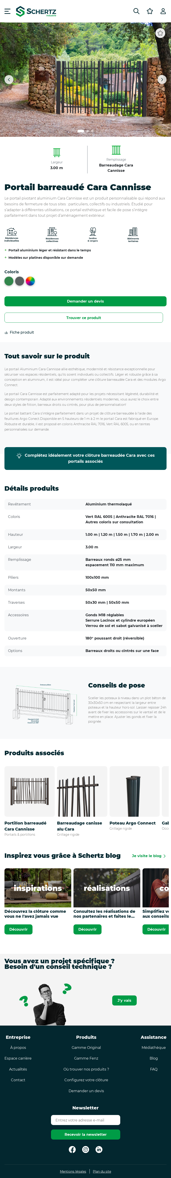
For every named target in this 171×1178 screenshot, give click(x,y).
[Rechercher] (136, 11)
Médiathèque (154, 1047)
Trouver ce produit (83, 318)
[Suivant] (162, 79)
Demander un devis (85, 301)
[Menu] (7, 11)
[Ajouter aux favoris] (160, 33)
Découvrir (18, 929)
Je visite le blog (146, 856)
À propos (18, 1047)
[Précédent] (8, 79)
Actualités (18, 1069)
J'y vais (124, 1000)
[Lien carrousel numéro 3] (92, 131)
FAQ (153, 1069)
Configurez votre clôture (86, 1080)
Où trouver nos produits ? (86, 1069)
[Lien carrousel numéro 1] (80, 131)
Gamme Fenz (86, 1058)
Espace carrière (18, 1058)
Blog (154, 1058)
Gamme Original (86, 1047)
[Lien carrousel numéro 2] (87, 131)
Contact (18, 1080)
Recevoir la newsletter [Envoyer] (86, 1134)
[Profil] (163, 11)
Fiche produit (19, 332)
